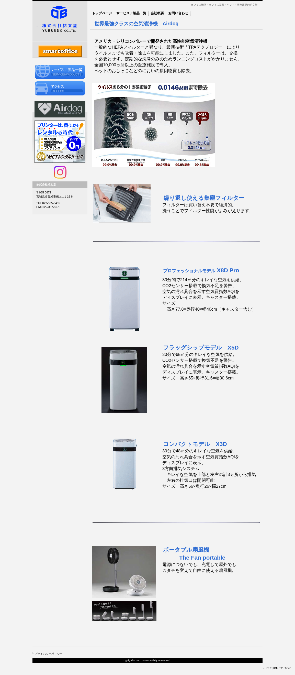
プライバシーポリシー (49, 653)
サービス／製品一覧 (60, 72)
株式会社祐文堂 (59, 21)
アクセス (60, 88)
